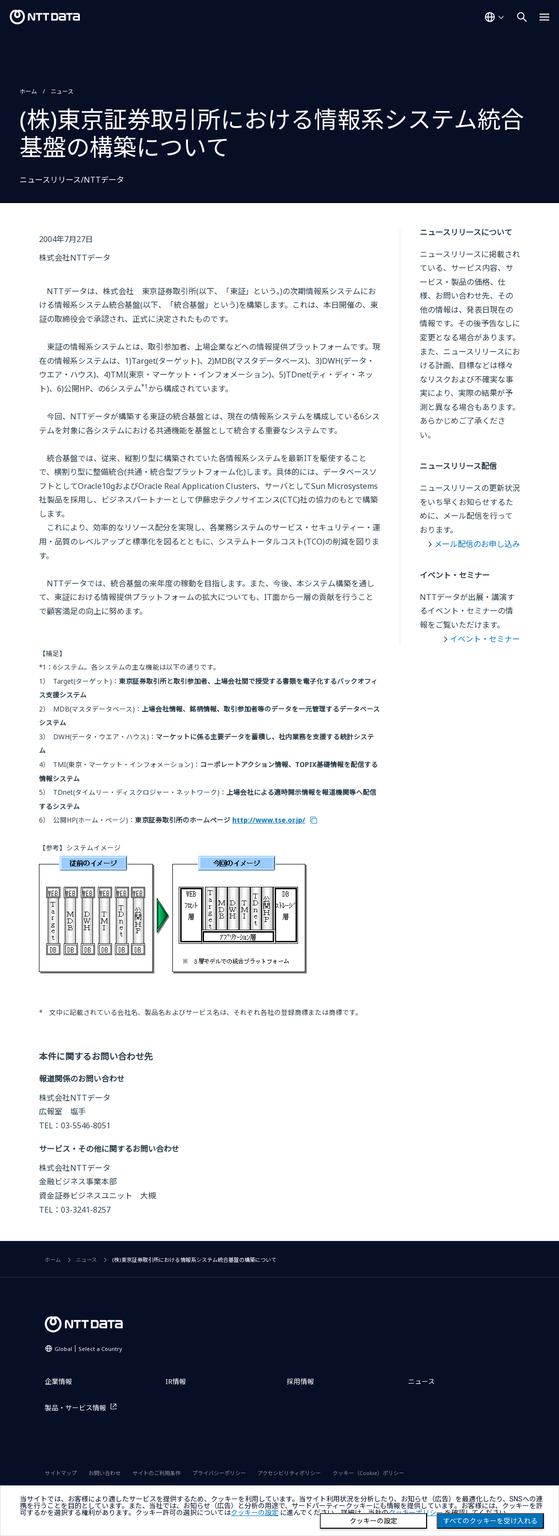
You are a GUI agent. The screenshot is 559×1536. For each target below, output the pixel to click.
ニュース (62, 91)
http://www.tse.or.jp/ (268, 819)
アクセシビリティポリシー (289, 1473)
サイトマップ (61, 1473)
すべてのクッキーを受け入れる (490, 1521)
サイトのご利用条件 (156, 1473)
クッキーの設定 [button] (255, 1513)
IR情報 (176, 1381)
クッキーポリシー (416, 1513)
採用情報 (300, 1381)
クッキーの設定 (373, 1521)
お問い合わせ (105, 1473)
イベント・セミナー (485, 639)
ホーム (28, 91)
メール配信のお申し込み (477, 544)
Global (88, 1348)
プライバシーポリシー (219, 1473)
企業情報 (58, 1381)
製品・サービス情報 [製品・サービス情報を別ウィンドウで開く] (75, 1407)
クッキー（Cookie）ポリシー (368, 1473)
